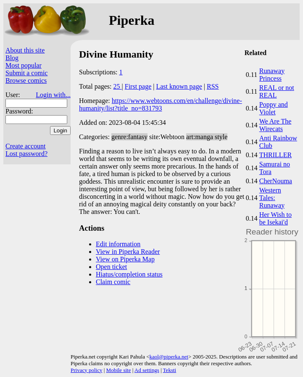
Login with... (53, 94)
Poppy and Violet (273, 108)
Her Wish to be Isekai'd (275, 218)
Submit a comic (26, 72)
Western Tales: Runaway (272, 198)
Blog (11, 57)
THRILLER (275, 154)
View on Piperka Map (125, 259)
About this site (25, 50)
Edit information (118, 244)
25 (117, 86)
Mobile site (118, 370)
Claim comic (113, 281)
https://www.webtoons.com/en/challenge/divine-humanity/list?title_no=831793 (160, 104)
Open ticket (111, 266)
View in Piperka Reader (128, 251)
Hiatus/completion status (129, 274)
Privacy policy (86, 370)
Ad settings (146, 370)
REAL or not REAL (276, 91)
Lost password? (26, 153)
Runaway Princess (272, 74)
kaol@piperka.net (168, 356)
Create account (25, 146)
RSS (213, 86)
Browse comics (26, 80)
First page (138, 86)
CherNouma (275, 181)
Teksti (170, 370)
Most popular (23, 65)
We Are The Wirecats (275, 125)
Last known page (179, 86)
